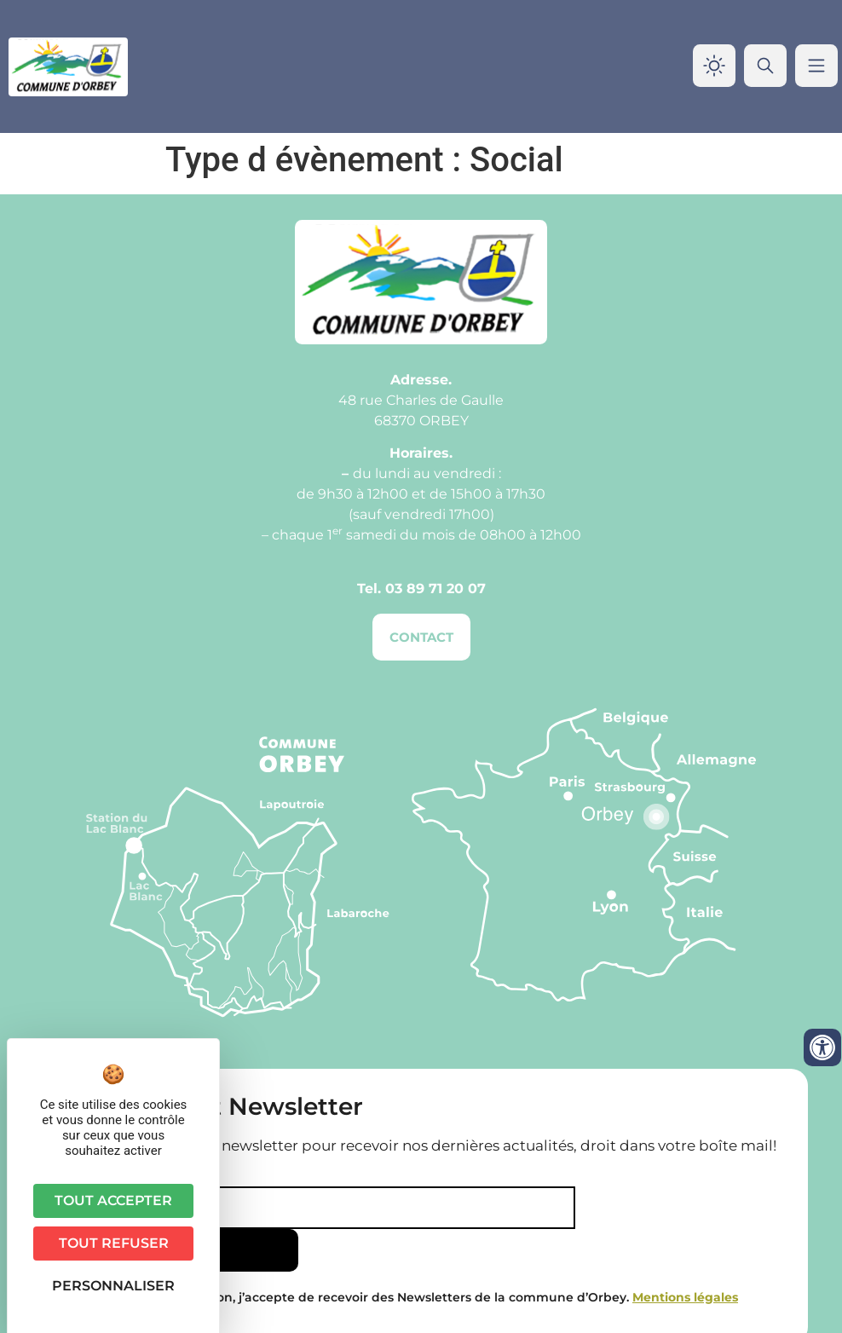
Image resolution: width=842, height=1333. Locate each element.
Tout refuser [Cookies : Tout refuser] (114, 1243)
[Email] (313, 1207)
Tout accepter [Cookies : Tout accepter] (113, 1200)
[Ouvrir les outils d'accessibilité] (822, 1047)
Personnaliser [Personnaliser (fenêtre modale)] (113, 1286)
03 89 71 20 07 (435, 588)
